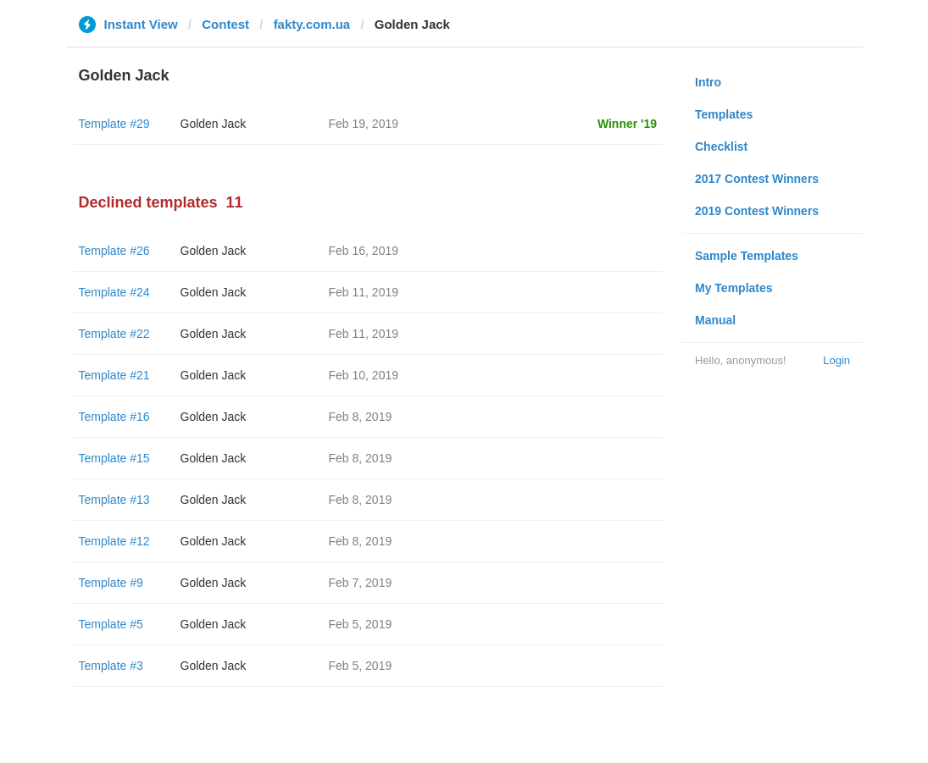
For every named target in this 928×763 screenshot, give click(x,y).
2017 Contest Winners (757, 178)
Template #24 (114, 292)
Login (836, 360)
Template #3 (111, 665)
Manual (715, 320)
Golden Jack (214, 123)
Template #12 (114, 541)
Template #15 (114, 458)
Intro (708, 82)
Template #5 (111, 624)
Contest (225, 24)
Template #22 (114, 333)
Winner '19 (627, 123)
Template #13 (114, 499)
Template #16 (114, 416)
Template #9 (111, 582)
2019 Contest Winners (757, 211)
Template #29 (114, 123)
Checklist (721, 146)
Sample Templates (746, 256)
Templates (724, 114)
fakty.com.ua (312, 24)
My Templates (734, 288)
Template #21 (114, 375)
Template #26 (114, 250)
